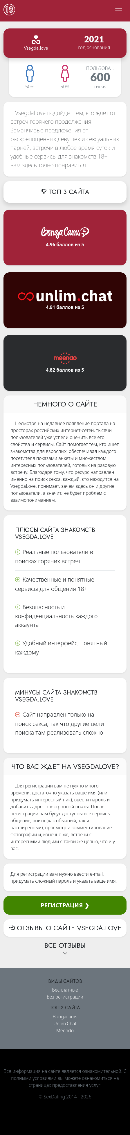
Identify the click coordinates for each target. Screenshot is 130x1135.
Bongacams (65, 1016)
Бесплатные (65, 990)
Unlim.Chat (64, 1023)
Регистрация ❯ (65, 905)
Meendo (65, 1030)
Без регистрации (65, 997)
